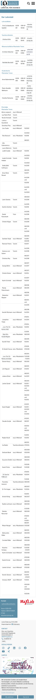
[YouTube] (3, 651)
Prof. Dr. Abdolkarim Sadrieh (8, 26)
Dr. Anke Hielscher (7, 52)
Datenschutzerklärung (9, 690)
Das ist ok (26, 697)
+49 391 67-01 (6, 639)
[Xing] (8, 651)
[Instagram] (3, 648)
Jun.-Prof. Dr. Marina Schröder (7, 357)
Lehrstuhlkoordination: (8, 604)
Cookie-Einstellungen (7, 692)
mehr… (4, 641)
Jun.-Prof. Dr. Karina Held (6, 328)
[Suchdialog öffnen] (28, 3)
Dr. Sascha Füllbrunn (5, 475)
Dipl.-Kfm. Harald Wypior (6, 335)
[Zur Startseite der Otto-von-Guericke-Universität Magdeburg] (11, 4)
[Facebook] (25, 648)
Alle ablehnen (9, 697)
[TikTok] (8, 648)
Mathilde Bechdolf (7, 62)
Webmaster (16, 624)
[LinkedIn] (14, 648)
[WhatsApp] (20, 648)
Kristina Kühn (6, 39)
